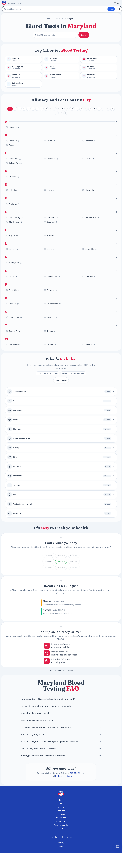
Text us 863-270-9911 (15, 3)
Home (49, 18)
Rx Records (61, 821)
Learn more (61, 380)
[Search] (119, 9)
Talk (111, 9)
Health (61, 807)
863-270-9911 (76, 773)
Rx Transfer (61, 817)
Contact (61, 828)
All (10, 108)
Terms (61, 846)
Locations (59, 18)
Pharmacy (61, 814)
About (61, 803)
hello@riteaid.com (63, 776)
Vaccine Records (61, 825)
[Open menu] (117, 3)
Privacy (61, 842)
